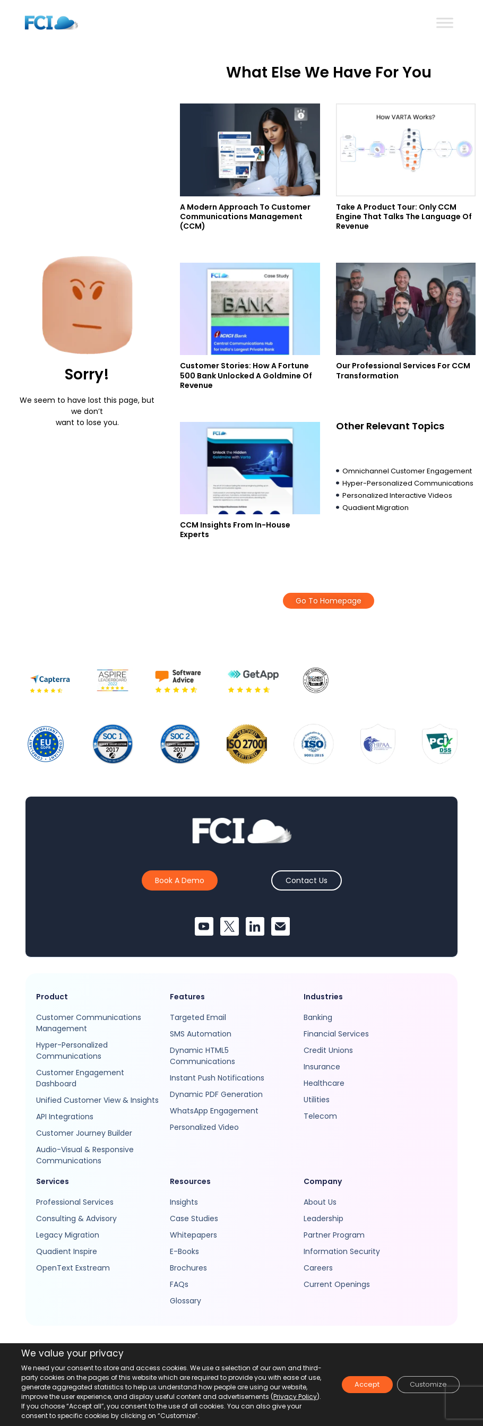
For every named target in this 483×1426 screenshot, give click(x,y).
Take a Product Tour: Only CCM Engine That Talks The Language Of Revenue (404, 216)
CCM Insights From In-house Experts (235, 530)
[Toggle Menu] (444, 23)
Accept (353, 1384)
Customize (423, 1384)
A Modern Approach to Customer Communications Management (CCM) (245, 216)
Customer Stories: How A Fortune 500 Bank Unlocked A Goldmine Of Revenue (246, 375)
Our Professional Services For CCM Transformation (403, 370)
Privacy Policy (98, 1406)
